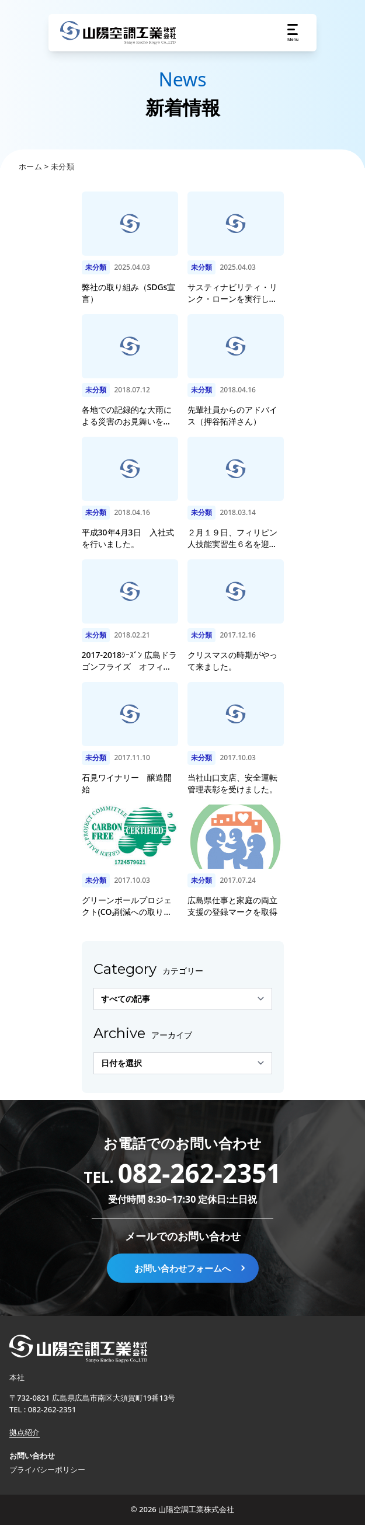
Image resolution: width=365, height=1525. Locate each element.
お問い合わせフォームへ (190, 1268)
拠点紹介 (24, 1432)
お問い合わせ (32, 1455)
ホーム (30, 166)
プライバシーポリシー (47, 1469)
